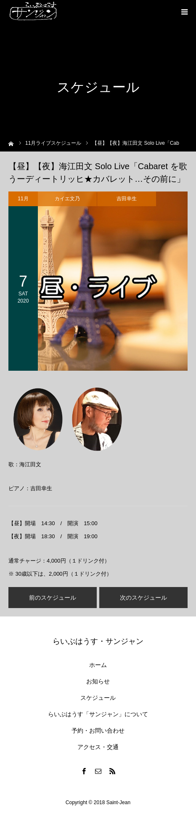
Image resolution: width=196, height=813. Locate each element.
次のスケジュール (143, 597)
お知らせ (98, 681)
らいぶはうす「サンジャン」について (98, 714)
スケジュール (98, 698)
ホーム (98, 665)
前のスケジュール (52, 597)
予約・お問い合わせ (98, 730)
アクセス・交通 (98, 747)
